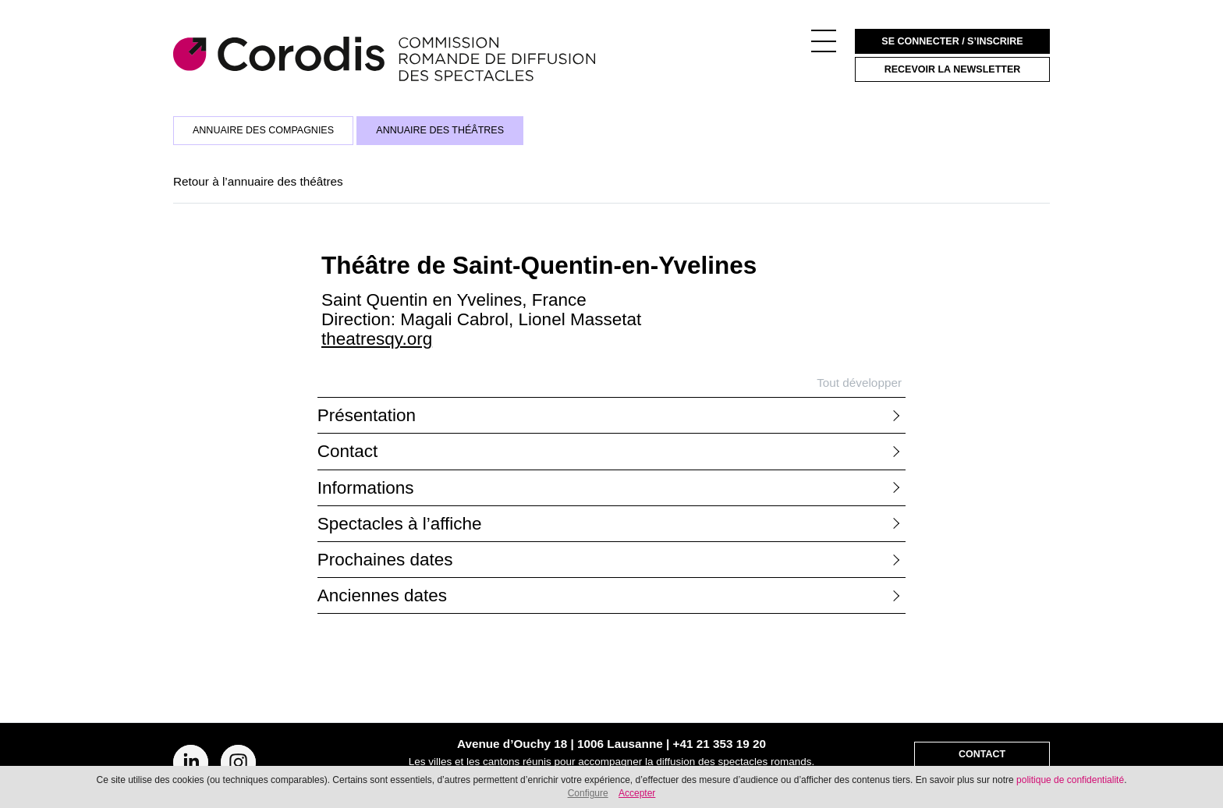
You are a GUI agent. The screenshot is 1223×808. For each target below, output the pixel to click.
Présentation (366, 415)
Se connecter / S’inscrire (952, 41)
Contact (347, 451)
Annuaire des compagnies (263, 130)
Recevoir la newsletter (952, 69)
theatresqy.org (376, 339)
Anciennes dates (382, 595)
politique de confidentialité (1070, 779)
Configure (588, 793)
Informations (365, 488)
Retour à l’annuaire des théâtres (258, 181)
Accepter (637, 793)
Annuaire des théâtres (440, 130)
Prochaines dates (385, 559)
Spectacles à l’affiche (399, 523)
